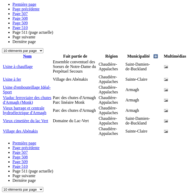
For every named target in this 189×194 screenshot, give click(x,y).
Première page (24, 4)
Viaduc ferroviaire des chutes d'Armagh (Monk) (27, 100)
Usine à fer (12, 79)
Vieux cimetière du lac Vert (25, 121)
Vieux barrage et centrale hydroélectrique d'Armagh (24, 110)
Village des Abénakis (20, 131)
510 (20, 27)
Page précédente (25, 9)
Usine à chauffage (18, 66)
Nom (27, 56)
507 (20, 13)
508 (20, 18)
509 (20, 23)
